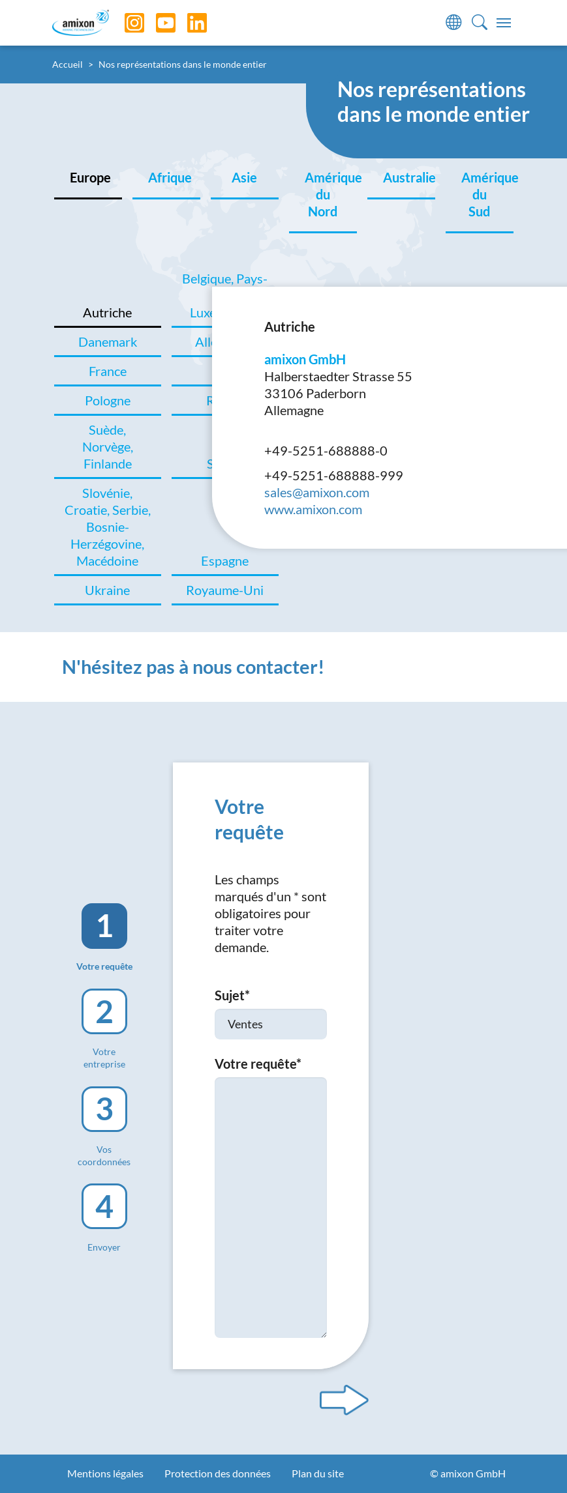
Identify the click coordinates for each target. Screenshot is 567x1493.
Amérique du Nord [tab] (331, 194)
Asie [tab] (244, 177)
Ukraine (107, 590)
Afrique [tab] (170, 177)
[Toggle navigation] (504, 23)
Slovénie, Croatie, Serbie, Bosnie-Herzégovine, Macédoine (108, 526)
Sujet (232, 995)
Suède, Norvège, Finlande (107, 446)
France (108, 371)
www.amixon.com (313, 509)
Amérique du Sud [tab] (487, 194)
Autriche (107, 312)
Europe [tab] (90, 177)
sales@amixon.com (316, 492)
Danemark (107, 341)
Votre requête (258, 1063)
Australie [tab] (409, 177)
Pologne (107, 400)
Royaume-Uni (225, 590)
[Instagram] (124, 23)
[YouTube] (156, 23)
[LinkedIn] (187, 23)
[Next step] (344, 1400)
